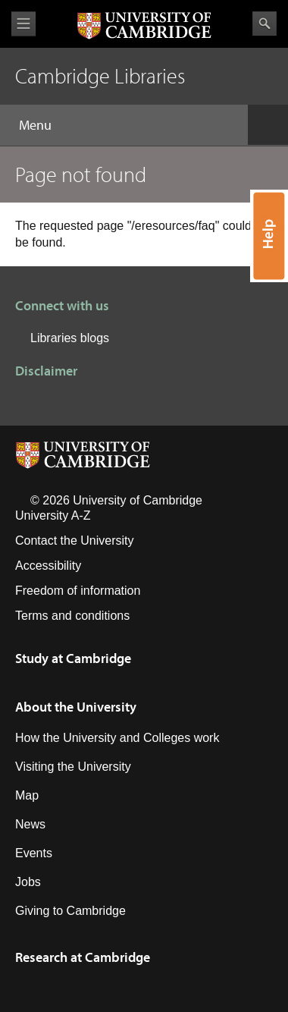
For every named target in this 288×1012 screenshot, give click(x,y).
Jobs (28, 881)
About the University (75, 706)
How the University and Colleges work (117, 737)
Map (27, 795)
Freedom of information (77, 590)
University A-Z (53, 515)
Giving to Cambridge (70, 910)
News (30, 824)
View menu (23, 23)
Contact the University (74, 540)
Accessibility (48, 565)
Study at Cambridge (73, 658)
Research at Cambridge (82, 957)
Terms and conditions (72, 615)
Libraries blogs (69, 338)
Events (33, 853)
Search (264, 23)
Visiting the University (73, 766)
